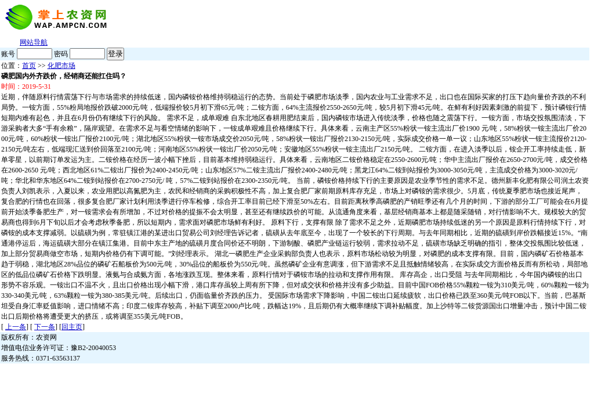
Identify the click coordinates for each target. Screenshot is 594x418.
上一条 (15, 327)
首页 (29, 66)
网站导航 (34, 42)
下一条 (44, 327)
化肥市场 (61, 66)
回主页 (71, 327)
